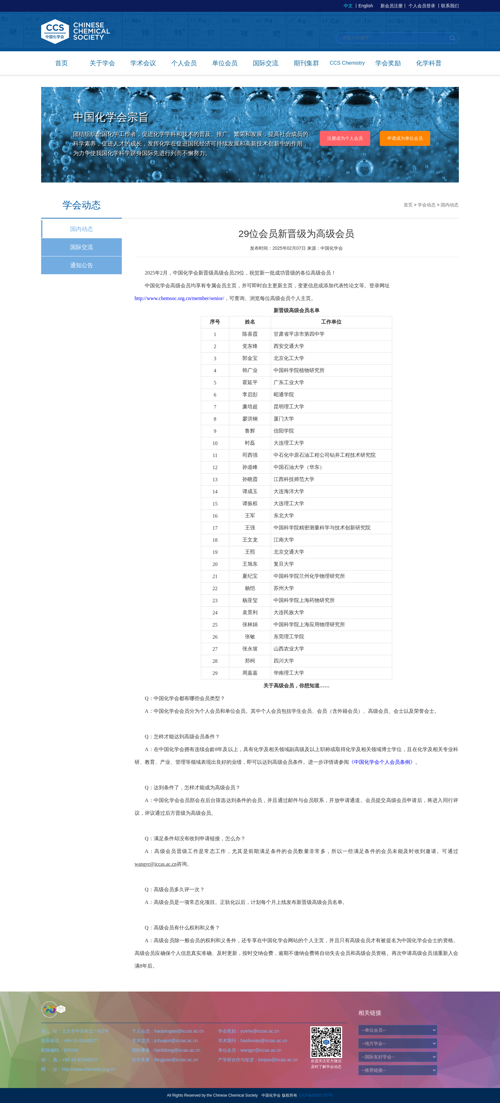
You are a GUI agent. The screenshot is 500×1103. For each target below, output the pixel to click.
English (365, 5)
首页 (61, 63)
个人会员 (184, 63)
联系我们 (450, 5)
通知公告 (81, 265)
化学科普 (429, 63)
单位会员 (225, 63)
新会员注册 (391, 5)
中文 (348, 5)
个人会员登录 (421, 5)
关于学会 (102, 63)
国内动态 (81, 229)
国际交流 (265, 63)
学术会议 (143, 63)
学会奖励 (388, 63)
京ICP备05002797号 (315, 1095)
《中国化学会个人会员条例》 (382, 762)
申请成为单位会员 (405, 138)
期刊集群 (306, 63)
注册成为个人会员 (345, 138)
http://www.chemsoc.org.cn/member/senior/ (179, 298)
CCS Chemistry (347, 63)
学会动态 (427, 204)
